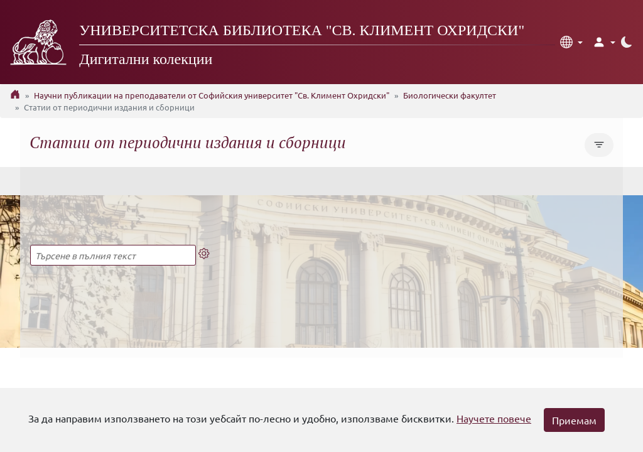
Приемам (574, 420)
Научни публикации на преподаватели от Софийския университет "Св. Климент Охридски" (211, 95)
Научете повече (494, 418)
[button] (571, 42)
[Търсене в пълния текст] (113, 255)
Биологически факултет (449, 95)
